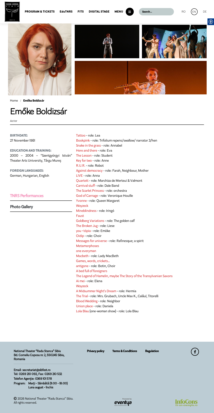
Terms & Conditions (124, 351)
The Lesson (84, 155)
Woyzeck (82, 205)
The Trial (82, 296)
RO (184, 11)
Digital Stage (99, 12)
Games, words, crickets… (93, 261)
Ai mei (80, 281)
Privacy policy (95, 351)
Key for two (84, 160)
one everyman (86, 251)
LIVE (79, 175)
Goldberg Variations (90, 221)
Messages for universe (91, 241)
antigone (82, 266)
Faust (80, 216)
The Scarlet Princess (90, 190)
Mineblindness (86, 211)
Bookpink (83, 140)
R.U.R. (80, 165)
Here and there (86, 150)
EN (194, 12)
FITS (81, 12)
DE (205, 11)
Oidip (80, 236)
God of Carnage (87, 195)
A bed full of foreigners (91, 271)
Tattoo (80, 135)
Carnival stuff (85, 185)
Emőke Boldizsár (33, 100)
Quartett (82, 180)
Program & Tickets (40, 12)
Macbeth (82, 256)
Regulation (152, 351)
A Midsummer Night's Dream (96, 291)
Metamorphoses (87, 246)
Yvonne (81, 200)
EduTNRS (66, 12)
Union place (84, 306)
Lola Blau (82, 311)
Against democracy (89, 170)
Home (14, 101)
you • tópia (83, 231)
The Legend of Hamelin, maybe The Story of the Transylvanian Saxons (124, 276)
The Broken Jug (87, 226)
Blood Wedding (86, 301)
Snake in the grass (88, 145)
